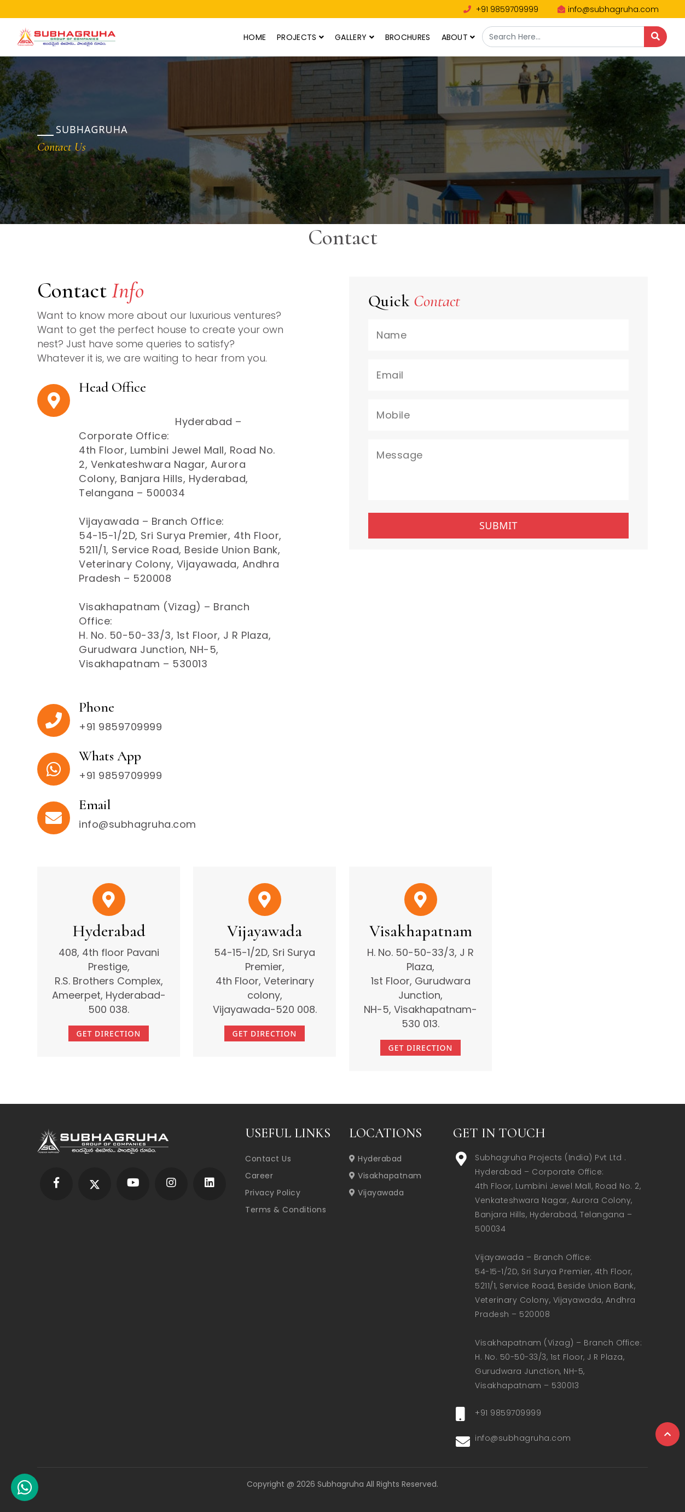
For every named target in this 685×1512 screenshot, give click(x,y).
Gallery (354, 37)
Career (259, 1175)
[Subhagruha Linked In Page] (209, 1183)
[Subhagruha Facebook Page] (56, 1183)
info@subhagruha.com (608, 9)
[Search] (655, 36)
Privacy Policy (272, 1192)
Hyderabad (375, 1158)
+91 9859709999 (500, 9)
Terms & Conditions (285, 1209)
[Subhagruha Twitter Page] (94, 1183)
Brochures (408, 37)
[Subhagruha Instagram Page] (171, 1183)
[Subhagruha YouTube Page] (133, 1183)
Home (254, 37)
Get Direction (109, 1033)
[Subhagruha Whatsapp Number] (24, 1489)
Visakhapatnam (385, 1175)
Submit (498, 525)
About (458, 37)
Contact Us (268, 1158)
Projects (300, 37)
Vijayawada (376, 1192)
